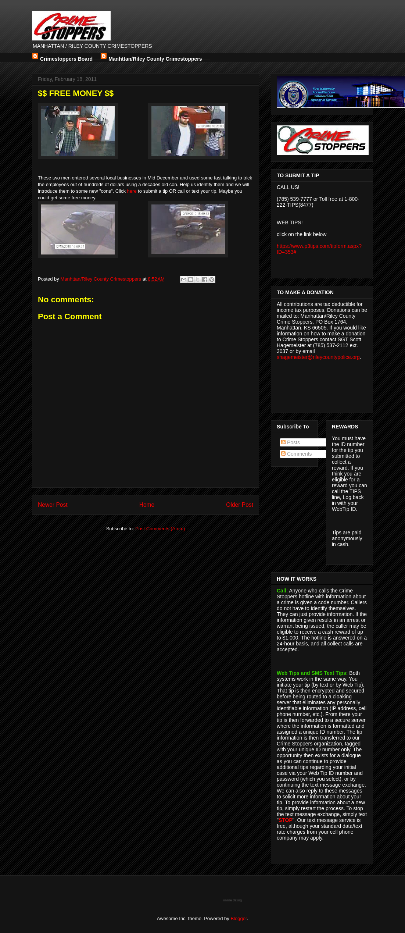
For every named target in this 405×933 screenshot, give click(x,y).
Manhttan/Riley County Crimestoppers (155, 58)
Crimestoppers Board (66, 58)
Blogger (238, 918)
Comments (296, 454)
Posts (290, 442)
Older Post (239, 505)
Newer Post (53, 505)
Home (147, 505)
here (132, 191)
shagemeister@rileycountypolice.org (318, 357)
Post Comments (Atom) (160, 528)
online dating (232, 900)
